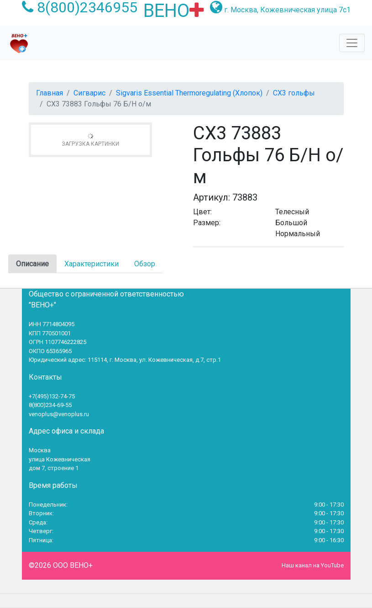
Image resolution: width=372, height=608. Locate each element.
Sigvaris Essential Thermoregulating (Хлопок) (189, 93)
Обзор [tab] (144, 263)
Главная (49, 93)
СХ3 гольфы (294, 93)
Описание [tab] (32, 263)
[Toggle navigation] (352, 43)
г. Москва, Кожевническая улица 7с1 (287, 9)
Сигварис (89, 93)
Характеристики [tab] (91, 263)
